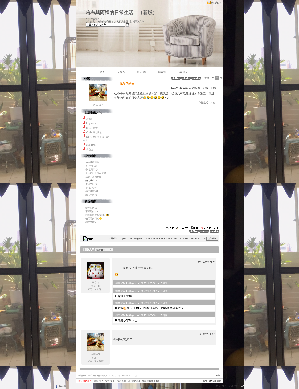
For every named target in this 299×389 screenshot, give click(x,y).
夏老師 (89, 118)
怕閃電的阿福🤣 (93, 218)
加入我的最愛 (121, 21)
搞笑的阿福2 (91, 191)
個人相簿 (141, 72)
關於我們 (98, 381)
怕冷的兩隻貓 (92, 162)
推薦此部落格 (104, 21)
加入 (224, 386)
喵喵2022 (98, 105)
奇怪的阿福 (91, 184)
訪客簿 (162, 72)
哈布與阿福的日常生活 (109, 12)
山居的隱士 (92, 127)
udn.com (217, 380)
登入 (218, 386)
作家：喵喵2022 (94, 18)
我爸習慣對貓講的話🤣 (97, 215)
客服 (158, 381)
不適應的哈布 (92, 211)
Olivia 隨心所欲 (94, 132)
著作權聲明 (134, 381)
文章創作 (120, 72)
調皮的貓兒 (91, 222)
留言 (90, 289)
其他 (212, 102)
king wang (91, 123)
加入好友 (90, 21)
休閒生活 (203, 102)
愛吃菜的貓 (91, 207)
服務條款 (121, 381)
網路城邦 (216, 2)
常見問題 (110, 381)
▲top (218, 375)
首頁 (102, 72)
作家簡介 (182, 72)
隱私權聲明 (148, 381)
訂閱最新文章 (137, 21)
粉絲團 (62, 386)
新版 (147, 12)
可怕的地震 (91, 166)
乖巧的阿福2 (91, 169)
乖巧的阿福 (91, 195)
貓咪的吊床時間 (93, 177)
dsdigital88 (91, 145)
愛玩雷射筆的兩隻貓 (95, 173)
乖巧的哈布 (91, 187)
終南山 (89, 149)
